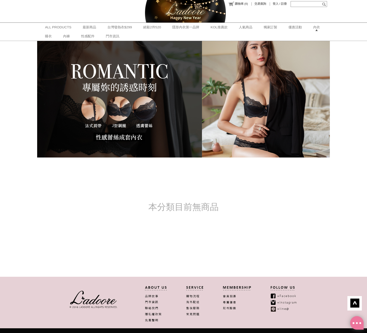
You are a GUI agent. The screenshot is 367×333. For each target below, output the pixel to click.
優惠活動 (295, 27)
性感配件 (88, 36)
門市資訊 (112, 36)
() (238, 3)
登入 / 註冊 (280, 3)
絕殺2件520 (152, 27)
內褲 (66, 36)
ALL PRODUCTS (58, 27)
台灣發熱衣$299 (119, 27)
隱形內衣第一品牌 (185, 27)
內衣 (316, 27)
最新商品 (89, 27)
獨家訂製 (270, 27)
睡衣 (48, 36)
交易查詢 (260, 3)
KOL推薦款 (219, 27)
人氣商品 (245, 27)
